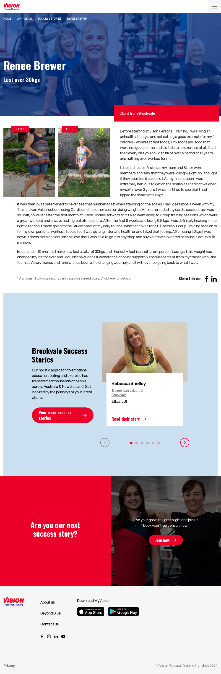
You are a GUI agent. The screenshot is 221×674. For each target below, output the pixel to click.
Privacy (9, 666)
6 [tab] (158, 443)
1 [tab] (131, 443)
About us (47, 602)
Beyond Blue (50, 613)
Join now (162, 540)
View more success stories (55, 415)
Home (7, 18)
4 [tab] (147, 443)
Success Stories (49, 18)
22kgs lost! (119, 401)
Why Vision (24, 18)
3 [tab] (142, 443)
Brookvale (146, 113)
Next (184, 442)
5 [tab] (153, 443)
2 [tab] (136, 443)
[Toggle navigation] (214, 6)
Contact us (49, 624)
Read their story (126, 419)
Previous (104, 442)
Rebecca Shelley (129, 383)
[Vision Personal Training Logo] (12, 6)
